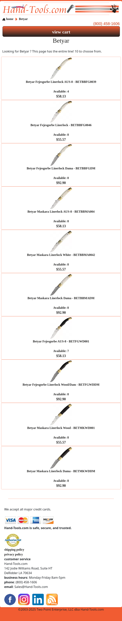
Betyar (23, 19)
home (7, 19)
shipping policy (14, 549)
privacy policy (13, 554)
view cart (61, 31)
